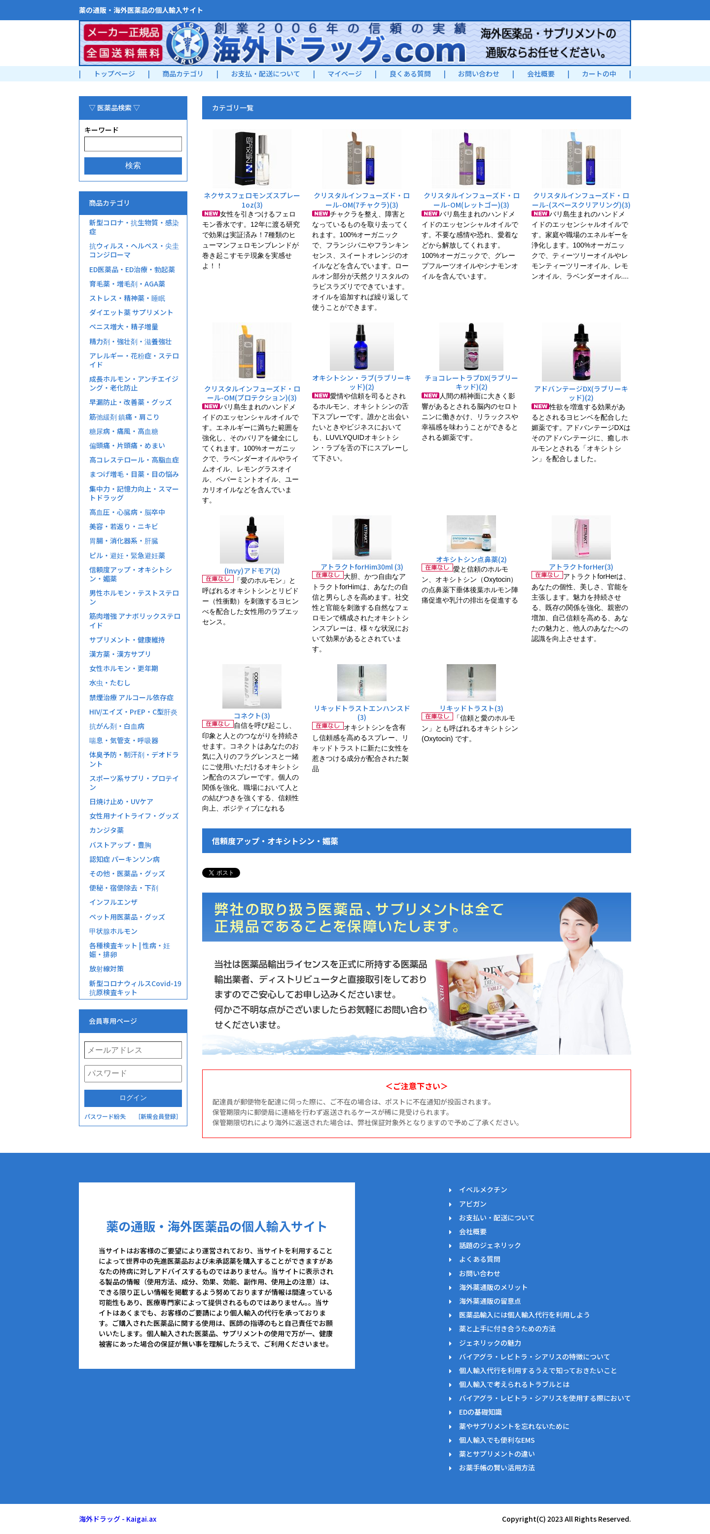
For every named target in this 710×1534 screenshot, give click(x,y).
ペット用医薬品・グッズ (127, 917)
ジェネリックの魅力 (490, 1342)
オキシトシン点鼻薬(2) (471, 559)
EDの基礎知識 (480, 1411)
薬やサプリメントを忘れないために (514, 1426)
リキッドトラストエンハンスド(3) (362, 712)
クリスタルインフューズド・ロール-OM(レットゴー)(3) (472, 199)
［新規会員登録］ (158, 1116)
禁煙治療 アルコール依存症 (131, 697)
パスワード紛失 (105, 1116)
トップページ (114, 73)
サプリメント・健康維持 (127, 639)
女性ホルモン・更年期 (123, 668)
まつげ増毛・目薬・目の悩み (134, 474)
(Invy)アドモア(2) (252, 570)
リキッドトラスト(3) (471, 708)
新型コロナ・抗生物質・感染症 (134, 226)
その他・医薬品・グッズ (127, 873)
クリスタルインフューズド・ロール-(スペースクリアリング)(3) (581, 199)
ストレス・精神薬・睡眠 (127, 298)
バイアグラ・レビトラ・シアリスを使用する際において (545, 1397)
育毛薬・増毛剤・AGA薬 (127, 283)
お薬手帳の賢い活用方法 (497, 1467)
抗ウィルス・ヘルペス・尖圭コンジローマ (134, 250)
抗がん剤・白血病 (116, 726)
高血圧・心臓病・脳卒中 (127, 512)
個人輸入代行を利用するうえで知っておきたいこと (538, 1370)
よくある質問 (479, 1258)
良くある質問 (410, 73)
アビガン (473, 1203)
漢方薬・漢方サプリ (120, 654)
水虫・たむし (110, 682)
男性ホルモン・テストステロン (134, 597)
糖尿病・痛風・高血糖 (123, 431)
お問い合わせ (478, 73)
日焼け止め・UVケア (121, 801)
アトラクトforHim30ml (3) (361, 566)
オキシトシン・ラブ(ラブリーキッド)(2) (361, 382)
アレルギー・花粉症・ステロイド (134, 360)
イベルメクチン (483, 1189)
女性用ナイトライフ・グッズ (134, 816)
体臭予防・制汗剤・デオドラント (134, 758)
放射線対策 (106, 968)
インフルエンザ (113, 902)
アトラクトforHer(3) (581, 566)
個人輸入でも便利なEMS (497, 1439)
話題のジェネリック (490, 1245)
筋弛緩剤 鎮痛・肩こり (124, 417)
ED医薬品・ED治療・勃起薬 (132, 269)
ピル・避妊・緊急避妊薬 (127, 555)
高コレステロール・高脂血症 (134, 459)
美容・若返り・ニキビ (123, 526)
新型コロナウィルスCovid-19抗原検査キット (135, 987)
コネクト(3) (252, 715)
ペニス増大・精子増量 (123, 326)
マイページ (344, 73)
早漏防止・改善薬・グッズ (130, 402)
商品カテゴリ (183, 73)
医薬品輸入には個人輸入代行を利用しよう (524, 1314)
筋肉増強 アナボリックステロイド (134, 620)
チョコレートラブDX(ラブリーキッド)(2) (471, 382)
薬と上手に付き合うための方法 (507, 1328)
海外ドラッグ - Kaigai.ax (117, 1519)
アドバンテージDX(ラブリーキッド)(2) (581, 393)
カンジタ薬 (106, 830)
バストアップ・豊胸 (120, 845)
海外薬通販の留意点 (490, 1300)
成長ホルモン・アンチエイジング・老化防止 (133, 383)
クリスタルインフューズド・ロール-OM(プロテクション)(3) (252, 393)
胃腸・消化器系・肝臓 (123, 540)
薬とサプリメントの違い (497, 1453)
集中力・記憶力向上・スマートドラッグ (134, 493)
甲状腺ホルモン (113, 931)
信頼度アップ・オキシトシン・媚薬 (130, 574)
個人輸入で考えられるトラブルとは (514, 1384)
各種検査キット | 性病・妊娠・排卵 (129, 949)
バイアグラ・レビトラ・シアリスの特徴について (534, 1356)
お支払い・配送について (497, 1217)
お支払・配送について (265, 73)
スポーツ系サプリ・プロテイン (134, 782)
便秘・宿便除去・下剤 (123, 887)
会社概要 (541, 73)
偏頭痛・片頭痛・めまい (127, 445)
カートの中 (599, 73)
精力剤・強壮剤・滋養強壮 (130, 341)
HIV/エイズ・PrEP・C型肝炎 (133, 711)
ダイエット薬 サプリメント (131, 312)
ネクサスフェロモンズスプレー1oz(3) (252, 199)
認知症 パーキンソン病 (124, 859)
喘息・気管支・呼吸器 (123, 740)
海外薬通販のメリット (493, 1287)
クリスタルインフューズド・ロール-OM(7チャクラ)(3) (362, 199)
